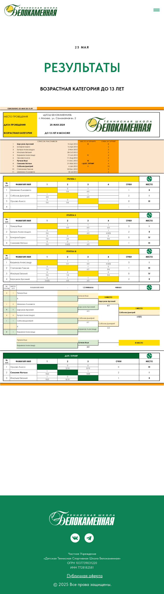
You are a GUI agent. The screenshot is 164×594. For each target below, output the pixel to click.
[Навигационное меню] (156, 10)
